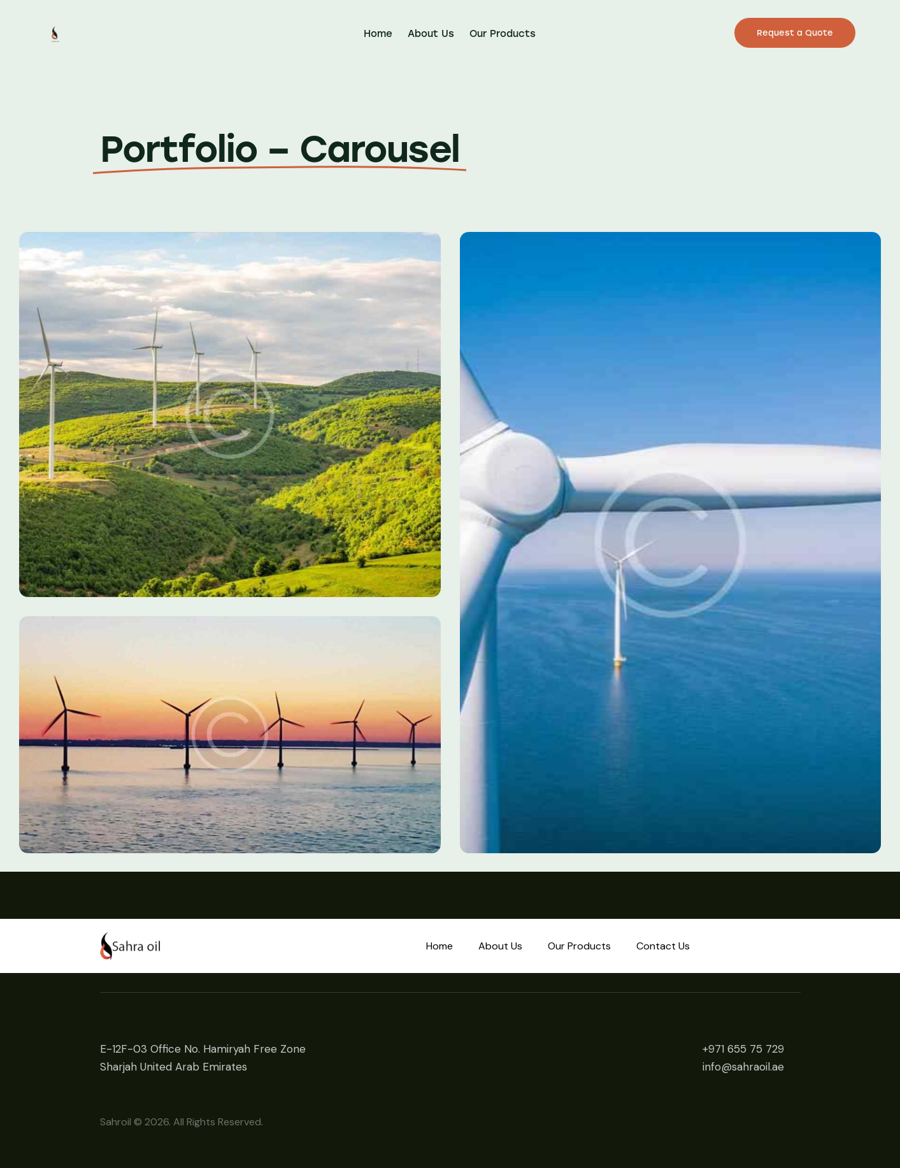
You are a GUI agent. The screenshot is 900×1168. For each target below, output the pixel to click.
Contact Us (663, 946)
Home (439, 946)
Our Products (579, 946)
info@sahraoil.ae (743, 1067)
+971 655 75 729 (743, 1049)
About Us (500, 946)
